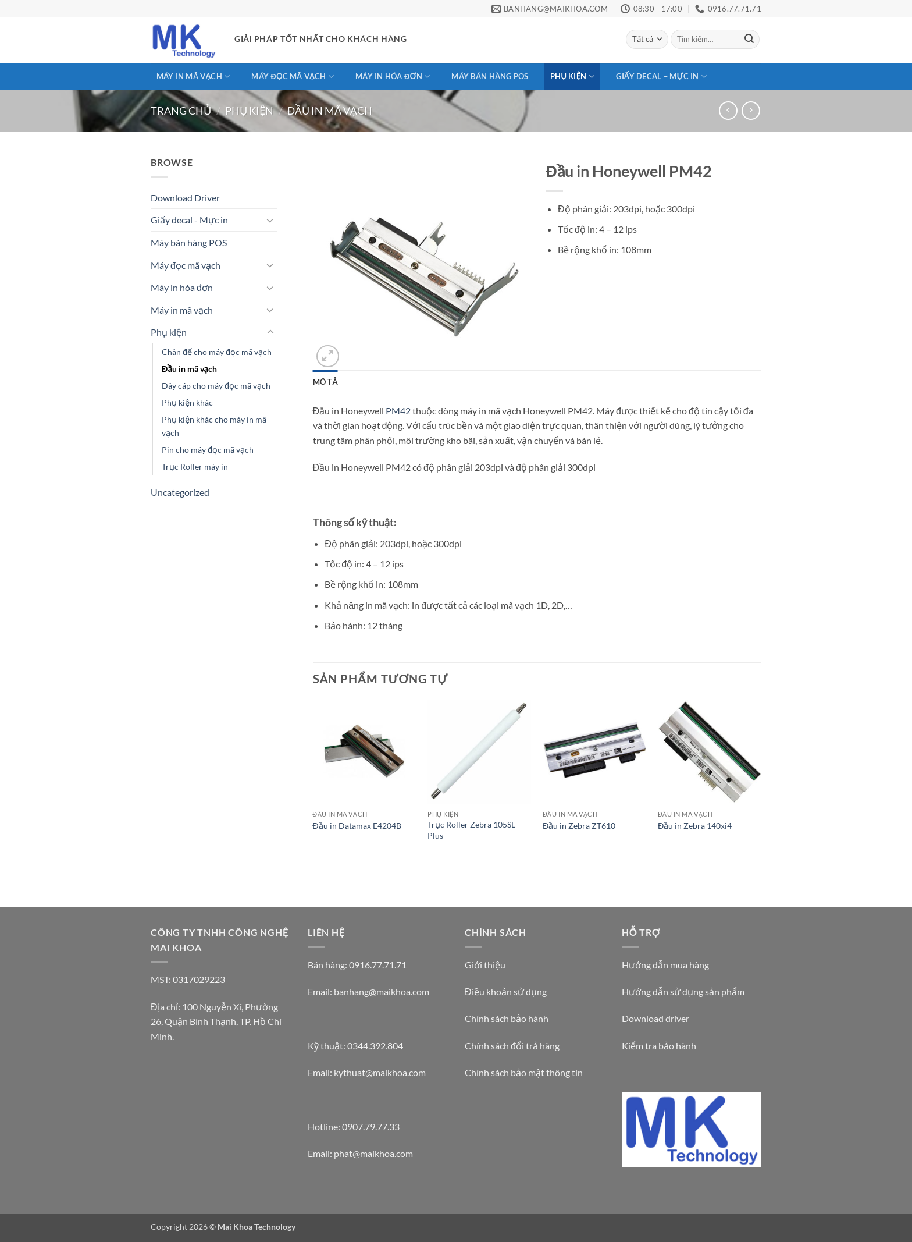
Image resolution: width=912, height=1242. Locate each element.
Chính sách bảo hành (506, 1018)
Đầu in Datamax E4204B (356, 826)
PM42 (398, 410)
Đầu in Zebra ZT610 (579, 826)
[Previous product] (751, 110)
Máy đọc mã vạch (292, 76)
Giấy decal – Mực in (661, 76)
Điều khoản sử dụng (506, 991)
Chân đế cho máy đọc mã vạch (217, 352)
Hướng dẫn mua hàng (665, 964)
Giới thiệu (485, 964)
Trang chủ (181, 110)
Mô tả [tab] (325, 381)
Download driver (655, 1018)
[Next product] (728, 110)
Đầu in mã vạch (329, 110)
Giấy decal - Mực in (189, 219)
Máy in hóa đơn (392, 76)
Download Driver (185, 197)
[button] (327, 356)
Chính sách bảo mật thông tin (524, 1072)
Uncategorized (180, 492)
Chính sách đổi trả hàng (512, 1045)
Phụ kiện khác (187, 402)
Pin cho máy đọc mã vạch (208, 450)
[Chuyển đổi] (270, 220)
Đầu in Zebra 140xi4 (695, 826)
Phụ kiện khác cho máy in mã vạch (214, 426)
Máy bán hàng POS (489, 76)
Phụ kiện (572, 76)
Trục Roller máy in (195, 466)
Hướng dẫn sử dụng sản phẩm (683, 991)
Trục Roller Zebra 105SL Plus (471, 829)
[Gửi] (749, 39)
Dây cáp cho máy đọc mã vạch (216, 386)
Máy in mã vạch (193, 76)
